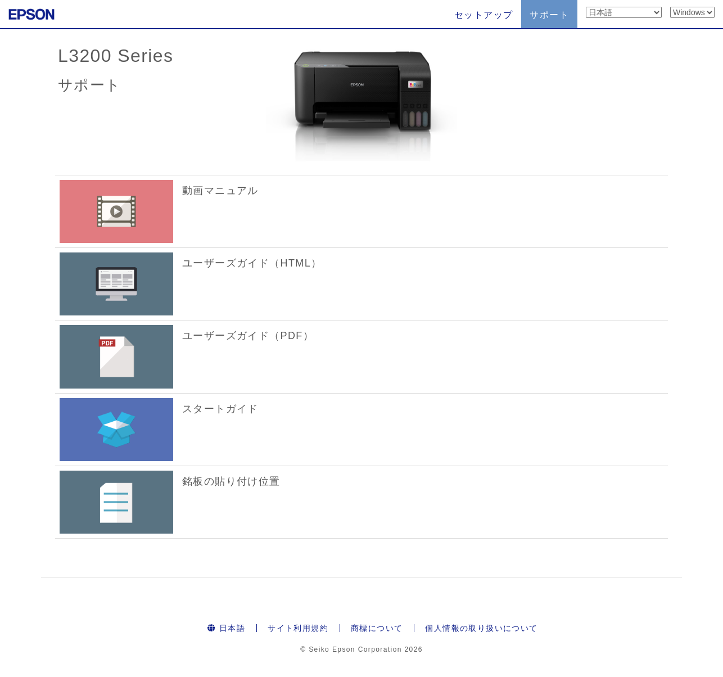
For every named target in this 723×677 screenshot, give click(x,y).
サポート (549, 15)
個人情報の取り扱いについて (481, 628)
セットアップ (483, 15)
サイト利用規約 (298, 628)
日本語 (226, 628)
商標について (377, 628)
